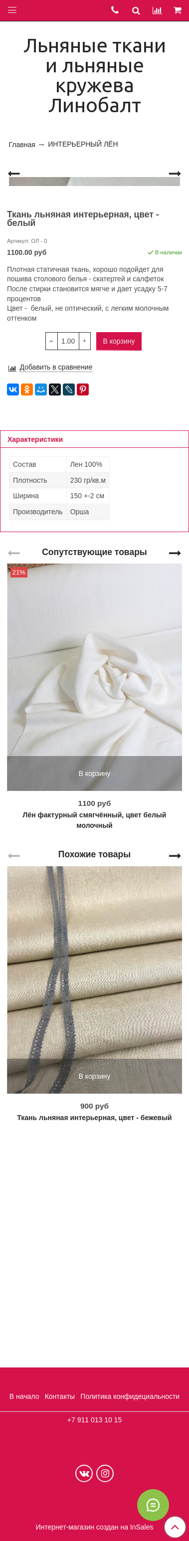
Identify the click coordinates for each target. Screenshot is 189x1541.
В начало (24, 1396)
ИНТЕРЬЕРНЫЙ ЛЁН (83, 144)
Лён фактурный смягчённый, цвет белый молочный (95, 1040)
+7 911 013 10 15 (94, 1420)
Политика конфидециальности (130, 1396)
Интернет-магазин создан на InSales (94, 1527)
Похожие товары (94, 1074)
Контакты (60, 1396)
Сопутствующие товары (94, 771)
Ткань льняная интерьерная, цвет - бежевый (94, 1338)
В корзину (95, 993)
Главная (22, 145)
